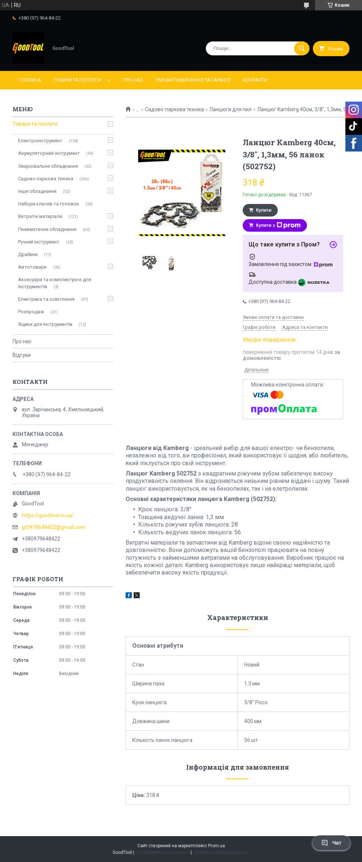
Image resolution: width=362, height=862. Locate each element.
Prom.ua (216, 845)
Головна (30, 80)
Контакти (255, 80)
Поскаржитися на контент (162, 852)
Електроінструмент (40, 140)
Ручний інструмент (38, 242)
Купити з (278, 225)
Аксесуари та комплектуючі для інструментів (54, 283)
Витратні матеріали (40, 216)
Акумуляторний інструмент (49, 153)
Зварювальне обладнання (48, 166)
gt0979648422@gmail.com (53, 527)
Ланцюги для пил (230, 109)
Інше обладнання (37, 191)
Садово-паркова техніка (174, 109)
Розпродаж (31, 311)
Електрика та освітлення (46, 299)
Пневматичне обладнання (47, 229)
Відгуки (22, 355)
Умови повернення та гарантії (193, 80)
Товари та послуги (77, 80)
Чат (331, 842)
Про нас (133, 80)
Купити (264, 210)
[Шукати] (302, 48)
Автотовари (32, 267)
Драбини (28, 254)
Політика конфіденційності (221, 852)
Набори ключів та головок (48, 204)
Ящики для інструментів (45, 324)
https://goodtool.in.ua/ (48, 515)
